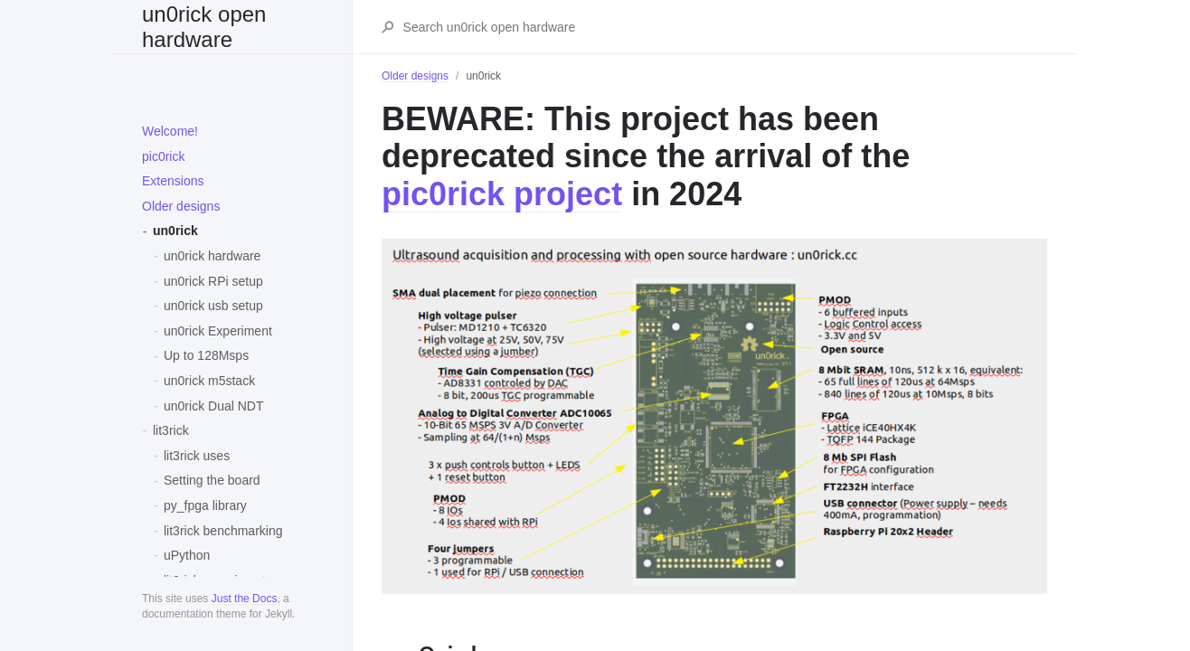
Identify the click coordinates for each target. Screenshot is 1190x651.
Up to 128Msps (206, 355)
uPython (187, 555)
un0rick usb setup (213, 305)
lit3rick (171, 430)
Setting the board (212, 480)
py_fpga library (205, 505)
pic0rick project (502, 193)
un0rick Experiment (218, 331)
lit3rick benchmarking (223, 531)
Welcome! (170, 131)
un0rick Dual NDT (213, 406)
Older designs (181, 206)
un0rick (175, 230)
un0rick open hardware (204, 27)
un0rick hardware (212, 256)
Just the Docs (245, 598)
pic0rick (163, 156)
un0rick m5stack (209, 380)
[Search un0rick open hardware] (724, 27)
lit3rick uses (197, 455)
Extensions (172, 181)
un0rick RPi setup (213, 281)
